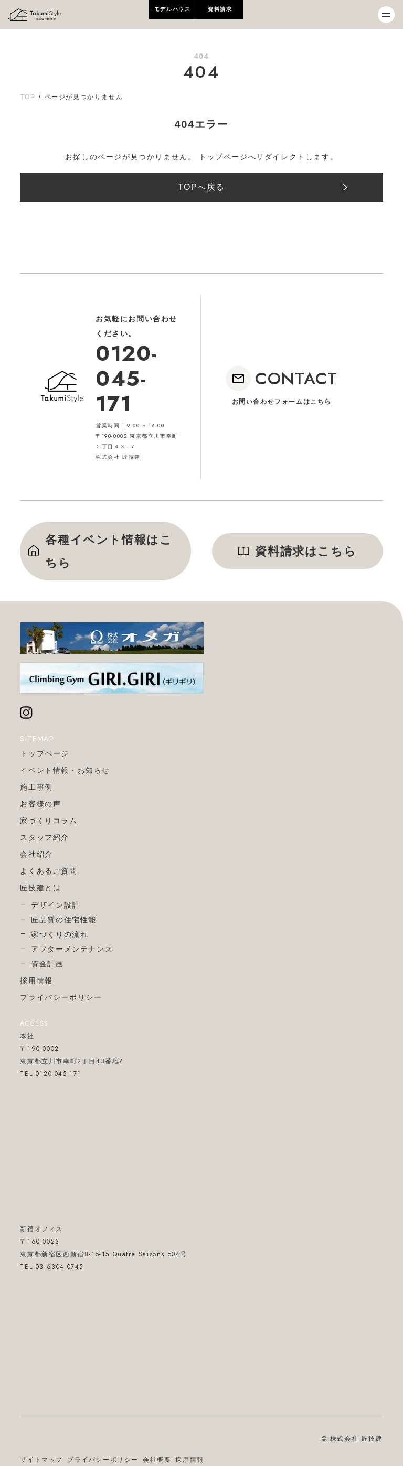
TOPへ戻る (201, 186)
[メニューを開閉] (386, 14)
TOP (27, 97)
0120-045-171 (126, 378)
